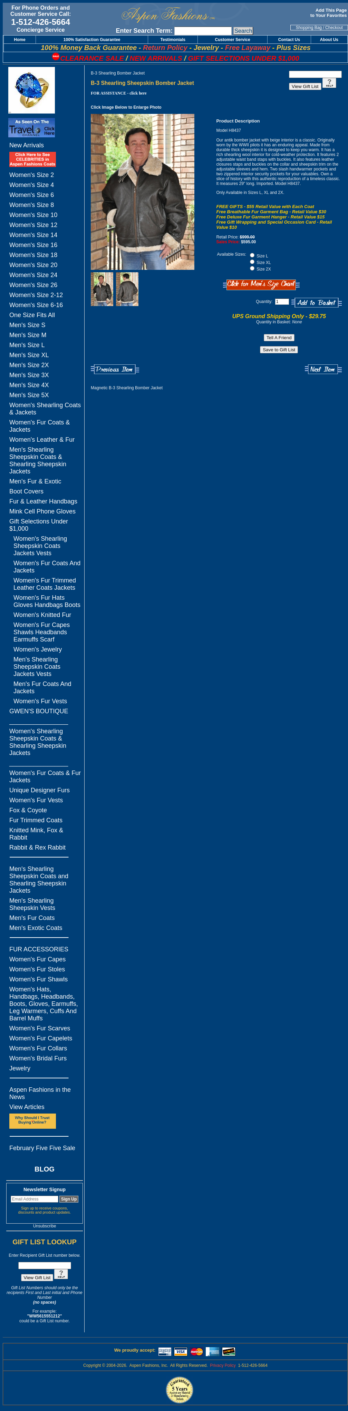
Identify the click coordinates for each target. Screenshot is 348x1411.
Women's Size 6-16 (36, 305)
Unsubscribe (44, 1226)
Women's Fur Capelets (40, 1038)
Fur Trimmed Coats (35, 820)
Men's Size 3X (29, 375)
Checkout (334, 27)
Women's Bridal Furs (38, 1058)
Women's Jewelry (37, 649)
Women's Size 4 (31, 185)
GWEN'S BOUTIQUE (38, 711)
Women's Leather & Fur (42, 439)
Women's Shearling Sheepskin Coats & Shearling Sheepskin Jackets (37, 742)
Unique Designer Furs (39, 790)
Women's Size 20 (33, 265)
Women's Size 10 (33, 215)
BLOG (45, 1169)
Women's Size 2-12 (36, 295)
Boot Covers (26, 491)
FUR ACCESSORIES (38, 949)
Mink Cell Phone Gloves (42, 511)
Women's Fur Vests (40, 701)
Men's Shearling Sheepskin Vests (32, 904)
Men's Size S (27, 325)
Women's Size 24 (33, 275)
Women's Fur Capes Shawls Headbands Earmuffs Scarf (41, 632)
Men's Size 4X (29, 385)
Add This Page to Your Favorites (329, 13)
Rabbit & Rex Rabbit (37, 847)
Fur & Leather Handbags (43, 501)
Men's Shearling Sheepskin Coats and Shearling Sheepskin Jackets (38, 879)
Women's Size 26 (33, 285)
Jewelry (19, 1068)
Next (323, 369)
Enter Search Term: (144, 30)
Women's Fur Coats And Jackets (46, 567)
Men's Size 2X (29, 365)
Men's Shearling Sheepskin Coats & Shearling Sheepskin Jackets (37, 460)
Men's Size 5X (29, 395)
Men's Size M (27, 335)
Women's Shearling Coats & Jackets (45, 409)
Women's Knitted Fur (42, 614)
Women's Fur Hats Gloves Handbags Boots (46, 601)
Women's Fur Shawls (38, 979)
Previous (115, 369)
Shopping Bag (309, 27)
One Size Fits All (32, 315)
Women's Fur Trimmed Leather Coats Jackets (44, 584)
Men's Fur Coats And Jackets (42, 687)
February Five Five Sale (42, 1148)
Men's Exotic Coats (35, 927)
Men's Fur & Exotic (35, 481)
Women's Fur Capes (37, 959)
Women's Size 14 (33, 235)
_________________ (38, 721)
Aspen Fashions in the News (40, 1093)
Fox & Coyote (28, 810)
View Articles (27, 1107)
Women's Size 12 (33, 225)
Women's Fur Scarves (39, 1028)
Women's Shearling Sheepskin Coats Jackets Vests (40, 546)
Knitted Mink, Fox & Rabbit (36, 834)
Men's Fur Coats (32, 917)
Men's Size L (27, 345)
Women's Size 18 (33, 255)
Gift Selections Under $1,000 (38, 525)
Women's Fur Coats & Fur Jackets (45, 777)
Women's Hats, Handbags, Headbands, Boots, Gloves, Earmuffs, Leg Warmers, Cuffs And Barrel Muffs (43, 1004)
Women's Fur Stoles (37, 969)
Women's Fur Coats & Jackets (39, 426)
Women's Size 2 (31, 175)
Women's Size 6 (31, 195)
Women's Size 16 (33, 245)
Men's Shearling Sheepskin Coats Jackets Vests (36, 666)
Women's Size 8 (31, 205)
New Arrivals (26, 145)
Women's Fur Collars (38, 1048)
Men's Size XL (29, 355)
